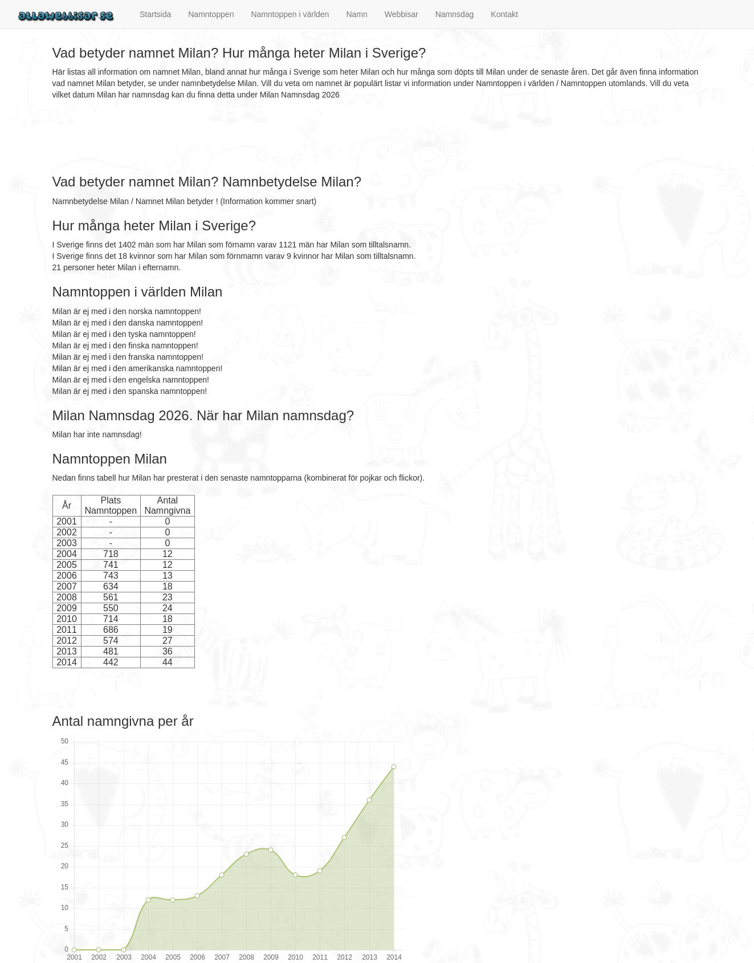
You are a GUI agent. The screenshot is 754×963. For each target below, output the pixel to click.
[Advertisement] (259, 137)
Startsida (155, 14)
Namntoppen (211, 14)
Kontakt (504, 14)
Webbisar (401, 14)
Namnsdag (454, 14)
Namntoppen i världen (290, 14)
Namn (356, 14)
